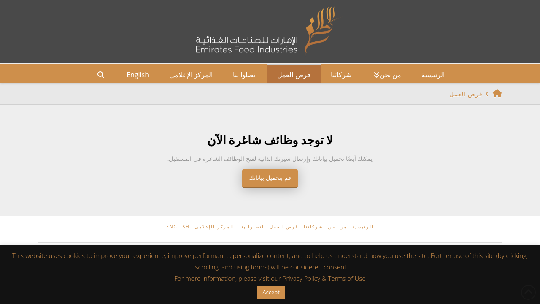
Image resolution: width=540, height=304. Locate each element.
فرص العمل (284, 227)
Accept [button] (271, 292)
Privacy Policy (301, 278)
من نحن (337, 227)
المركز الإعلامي (215, 227)
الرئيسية (363, 227)
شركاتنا (313, 227)
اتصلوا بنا (252, 227)
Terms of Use (346, 278)
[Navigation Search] (100, 73)
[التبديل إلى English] (137, 73)
